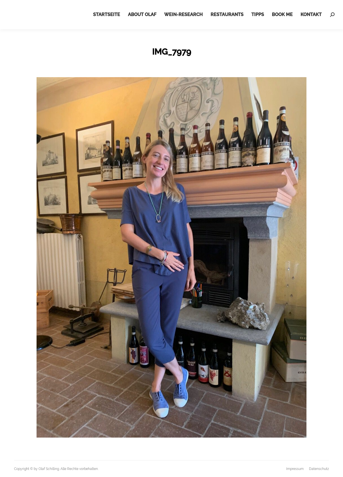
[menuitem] (106, 15)
